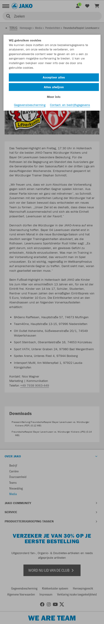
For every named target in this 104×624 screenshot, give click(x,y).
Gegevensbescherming (30, 105)
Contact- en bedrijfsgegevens (70, 105)
